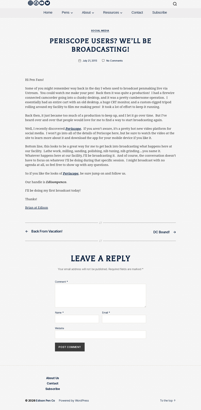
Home (47, 12)
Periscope (73, 129)
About (86, 12)
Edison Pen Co (45, 401)
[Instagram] (30, 2)
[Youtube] (41, 2)
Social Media (100, 31)
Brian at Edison (36, 208)
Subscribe (159, 12)
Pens (65, 12)
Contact (137, 12)
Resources (111, 12)
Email (106, 312)
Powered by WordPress (74, 401)
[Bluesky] (47, 2)
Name (59, 312)
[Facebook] (36, 2)
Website (59, 328)
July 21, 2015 (90, 61)
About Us (52, 378)
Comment (61, 282)
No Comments (114, 61)
